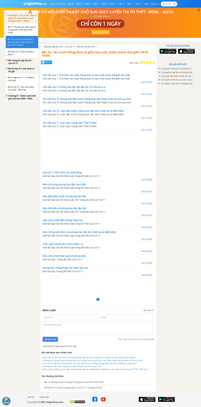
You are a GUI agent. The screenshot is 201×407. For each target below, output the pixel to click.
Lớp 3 (130, 3)
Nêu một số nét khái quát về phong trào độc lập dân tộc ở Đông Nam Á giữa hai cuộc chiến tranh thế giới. (89, 357)
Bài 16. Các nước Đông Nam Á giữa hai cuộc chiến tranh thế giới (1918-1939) (95, 54)
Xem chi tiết (146, 81)
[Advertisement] (98, 151)
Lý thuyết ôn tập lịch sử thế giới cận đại (177, 83)
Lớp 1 (147, 3)
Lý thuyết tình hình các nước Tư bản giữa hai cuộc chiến (177, 79)
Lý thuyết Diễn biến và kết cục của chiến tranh (177, 76)
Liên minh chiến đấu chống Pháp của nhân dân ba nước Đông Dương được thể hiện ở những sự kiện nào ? (90, 363)
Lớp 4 (121, 3)
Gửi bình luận (50, 339)
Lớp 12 (53, 3)
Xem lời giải (146, 179)
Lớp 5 (113, 3)
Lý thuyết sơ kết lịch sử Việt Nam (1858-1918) (177, 68)
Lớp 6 (104, 3)
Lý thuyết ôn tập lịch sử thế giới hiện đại (177, 72)
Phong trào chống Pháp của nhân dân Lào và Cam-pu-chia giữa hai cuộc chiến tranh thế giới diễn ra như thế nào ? (93, 360)
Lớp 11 (62, 3)
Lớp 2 (138, 3)
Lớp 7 (96, 3)
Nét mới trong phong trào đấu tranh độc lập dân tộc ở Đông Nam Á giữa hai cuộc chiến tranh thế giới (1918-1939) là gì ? (96, 369)
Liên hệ (30, 397)
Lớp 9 (79, 3)
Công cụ (155, 3)
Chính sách (44, 397)
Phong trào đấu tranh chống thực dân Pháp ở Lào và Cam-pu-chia (72, 366)
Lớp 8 (87, 3)
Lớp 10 (70, 3)
